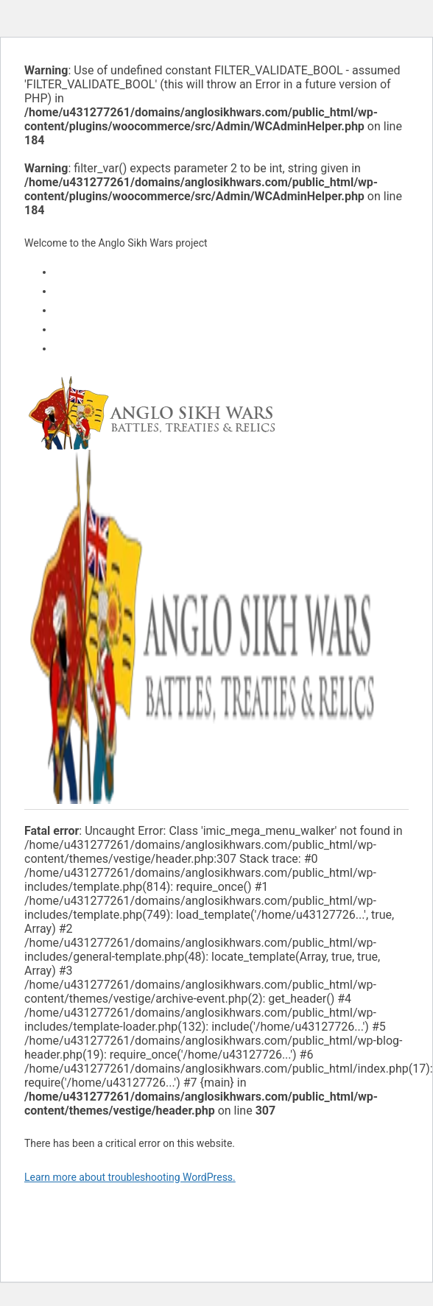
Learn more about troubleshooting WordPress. (130, 1177)
